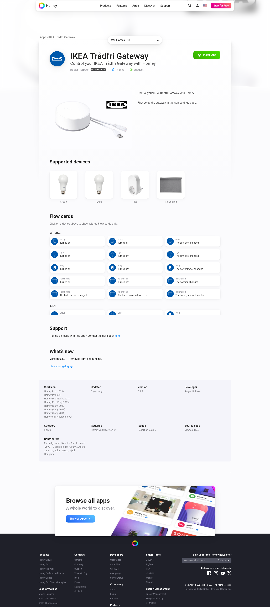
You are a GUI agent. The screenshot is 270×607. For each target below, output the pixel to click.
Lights (47, 430)
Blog (76, 577)
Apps (135, 10)
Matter (149, 577)
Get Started (115, 560)
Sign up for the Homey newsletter (212, 554)
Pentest (114, 598)
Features (121, 10)
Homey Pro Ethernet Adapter (52, 582)
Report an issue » (147, 430)
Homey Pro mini (46, 569)
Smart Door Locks (47, 598)
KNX (148, 569)
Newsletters (80, 586)
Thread (149, 582)
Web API (114, 569)
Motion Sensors (46, 594)
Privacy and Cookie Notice (197, 589)
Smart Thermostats (48, 603)
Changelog (115, 573)
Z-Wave (150, 560)
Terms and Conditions (221, 589)
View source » (192, 430)
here (117, 335)
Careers (78, 560)
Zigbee (149, 564)
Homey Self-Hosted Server (51, 573)
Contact (78, 591)
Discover (149, 10)
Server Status (116, 577)
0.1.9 (140, 391)
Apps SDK (115, 564)
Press (77, 582)
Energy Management (156, 594)
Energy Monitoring (154, 598)
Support (165, 10)
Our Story (78, 564)
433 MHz (150, 573)
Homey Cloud (45, 560)
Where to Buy (80, 573)
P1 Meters (151, 603)
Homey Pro (44, 564)
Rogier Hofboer (193, 391)
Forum (113, 594)
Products (105, 10)
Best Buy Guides (48, 588)
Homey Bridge (45, 577)
